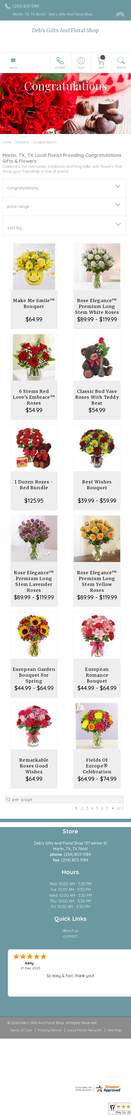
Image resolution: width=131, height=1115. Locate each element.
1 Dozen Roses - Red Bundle (33, 485)
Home (6, 142)
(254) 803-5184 (26, 6)
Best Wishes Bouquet (97, 485)
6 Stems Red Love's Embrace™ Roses (34, 397)
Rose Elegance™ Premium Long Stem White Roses (97, 306)
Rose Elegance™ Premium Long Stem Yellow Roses (97, 581)
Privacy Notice (49, 1030)
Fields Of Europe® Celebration (97, 766)
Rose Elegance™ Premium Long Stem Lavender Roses (34, 581)
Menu (13, 68)
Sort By (14, 227)
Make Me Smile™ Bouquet (34, 303)
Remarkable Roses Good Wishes (34, 766)
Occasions (22, 142)
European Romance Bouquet (97, 675)
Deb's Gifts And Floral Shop (65, 30)
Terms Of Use (21, 1030)
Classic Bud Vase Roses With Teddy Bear (97, 397)
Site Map (114, 1030)
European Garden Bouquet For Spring (34, 675)
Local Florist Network (84, 1030)
